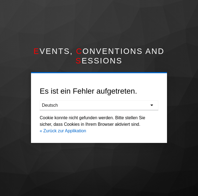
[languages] (99, 105)
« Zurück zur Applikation (63, 130)
